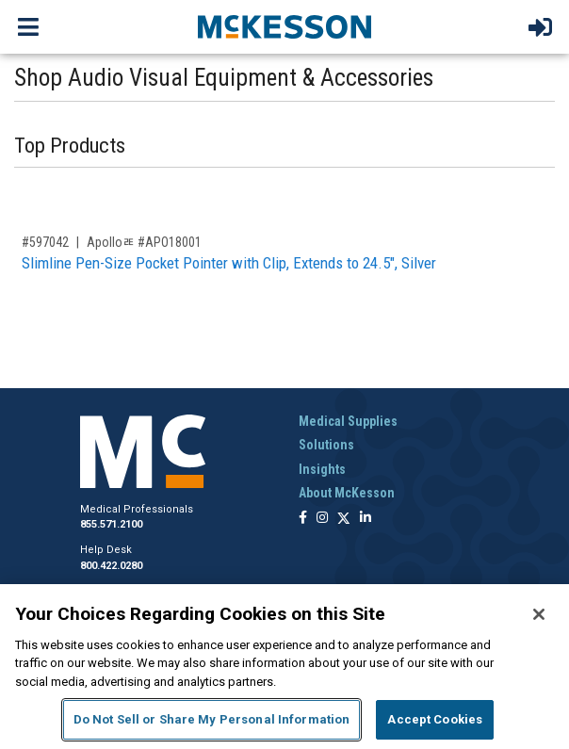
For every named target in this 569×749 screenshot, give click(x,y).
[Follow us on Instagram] (322, 519)
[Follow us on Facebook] (303, 519)
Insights (322, 469)
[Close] (539, 614)
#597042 (45, 242)
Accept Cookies (434, 719)
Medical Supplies (348, 421)
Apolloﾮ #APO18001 (144, 242)
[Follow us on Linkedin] (365, 519)
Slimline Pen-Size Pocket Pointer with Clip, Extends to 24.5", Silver (229, 262)
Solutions (326, 444)
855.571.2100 (111, 524)
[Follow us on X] (343, 519)
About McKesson (347, 492)
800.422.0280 (111, 566)
